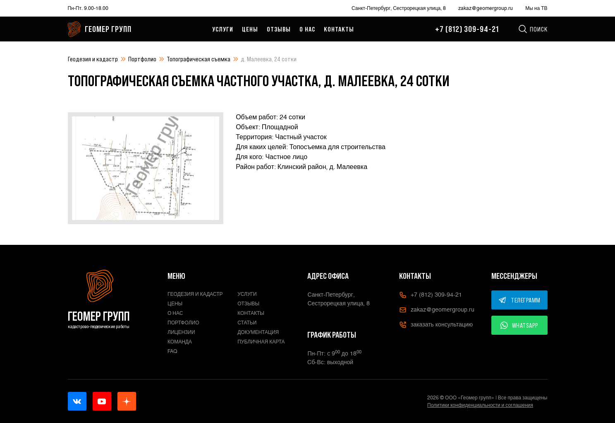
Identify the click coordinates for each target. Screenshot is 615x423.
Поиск (533, 29)
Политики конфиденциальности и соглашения (480, 405)
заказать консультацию (436, 325)
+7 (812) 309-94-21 (467, 29)
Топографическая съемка (198, 59)
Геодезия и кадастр (93, 59)
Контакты (339, 29)
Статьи (246, 323)
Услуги (222, 29)
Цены (250, 29)
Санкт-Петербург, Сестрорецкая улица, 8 (399, 8)
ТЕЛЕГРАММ (519, 300)
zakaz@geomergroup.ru (485, 8)
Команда (180, 342)
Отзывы (279, 29)
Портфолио (142, 59)
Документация (258, 332)
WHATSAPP (519, 325)
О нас (307, 29)
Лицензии (181, 332)
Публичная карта (261, 342)
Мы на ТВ (536, 8)
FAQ (172, 351)
